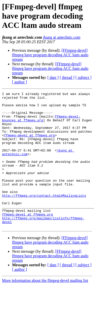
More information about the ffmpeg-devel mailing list (45, 307)
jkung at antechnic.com (61, 37)
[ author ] (19, 82)
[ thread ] (67, 77)
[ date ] (53, 77)
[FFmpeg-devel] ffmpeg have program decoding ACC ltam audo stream (50, 55)
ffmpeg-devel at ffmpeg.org (29, 144)
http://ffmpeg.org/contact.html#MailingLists (44, 216)
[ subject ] (83, 77)
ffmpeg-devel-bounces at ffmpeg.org (41, 123)
